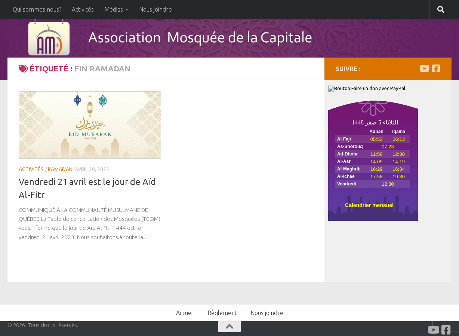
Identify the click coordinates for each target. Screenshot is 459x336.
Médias (113, 9)
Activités (83, 9)
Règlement (222, 312)
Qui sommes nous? (37, 9)
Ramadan (60, 169)
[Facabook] (435, 68)
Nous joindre (155, 9)
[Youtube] (423, 68)
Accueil (185, 312)
